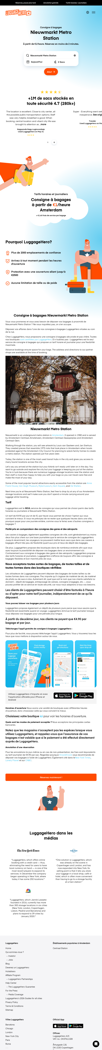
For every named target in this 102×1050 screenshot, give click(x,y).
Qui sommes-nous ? (14, 952)
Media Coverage (15, 994)
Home (8, 948)
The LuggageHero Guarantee (21, 986)
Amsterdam (58, 435)
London (8, 1032)
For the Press (11, 990)
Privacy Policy (11, 1002)
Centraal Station (60, 948)
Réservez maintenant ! (51, 777)
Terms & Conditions (14, 1006)
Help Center (10, 982)
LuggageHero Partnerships (20, 979)
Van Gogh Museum (28, 485)
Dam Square (59, 485)
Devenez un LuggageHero (17, 967)
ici (41, 716)
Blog (7, 963)
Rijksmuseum (45, 485)
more (43, 124)
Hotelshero (10, 971)
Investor (12, 955)
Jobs (10, 959)
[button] (96, 1044)
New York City (12, 1036)
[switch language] (87, 12)
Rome (8, 1043)
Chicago (9, 1028)
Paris (7, 1040)
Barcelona (10, 1024)
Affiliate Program (12, 975)
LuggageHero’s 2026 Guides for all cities (23, 998)
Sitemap (9, 1009)
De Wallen (75, 485)
